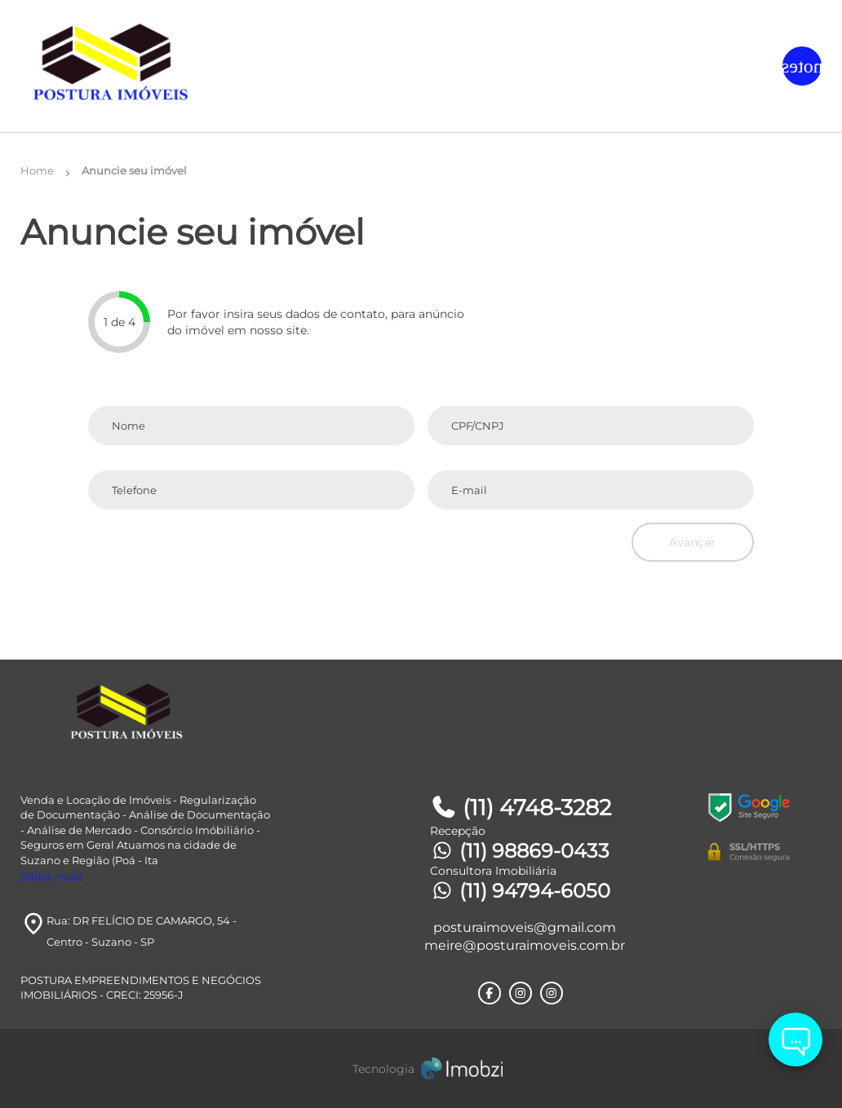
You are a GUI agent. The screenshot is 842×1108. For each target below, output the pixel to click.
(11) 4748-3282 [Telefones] (521, 807)
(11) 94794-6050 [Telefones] (520, 891)
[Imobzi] (421, 1068)
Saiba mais (51, 876)
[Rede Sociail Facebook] (489, 993)
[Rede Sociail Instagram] (520, 993)
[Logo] (153, 66)
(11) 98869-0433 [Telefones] (519, 851)
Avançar (692, 542)
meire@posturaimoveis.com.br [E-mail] (524, 945)
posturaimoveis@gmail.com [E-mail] (524, 927)
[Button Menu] (802, 66)
